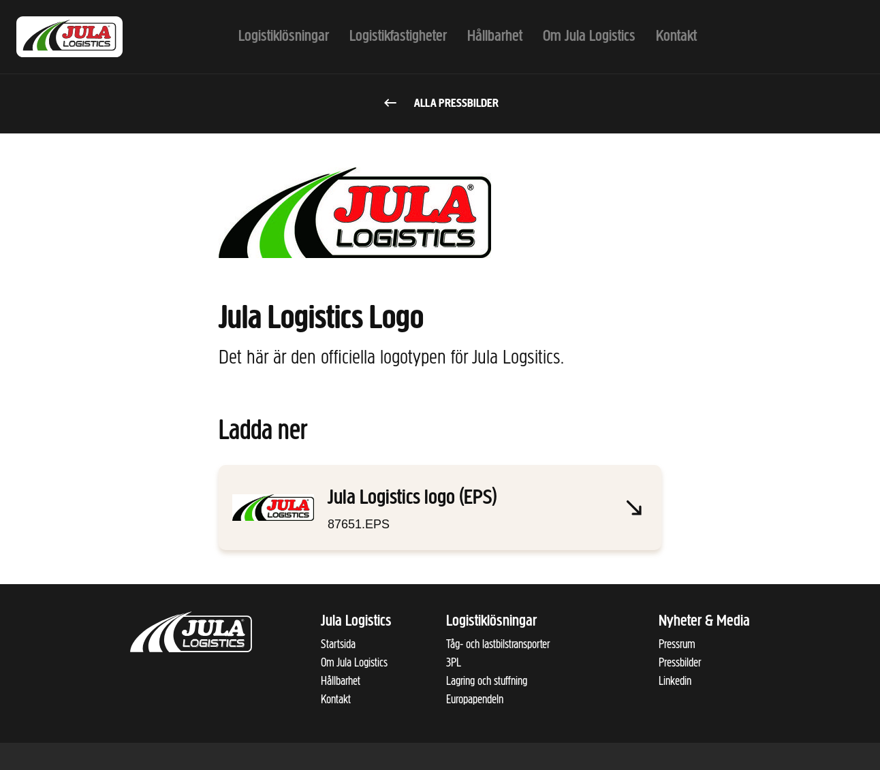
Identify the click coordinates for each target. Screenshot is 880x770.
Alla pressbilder (440, 103)
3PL (453, 662)
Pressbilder (680, 662)
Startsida (338, 644)
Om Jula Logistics (354, 662)
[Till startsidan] (84, 36)
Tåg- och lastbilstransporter (498, 644)
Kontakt (336, 699)
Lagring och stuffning (486, 681)
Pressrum (677, 644)
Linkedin (675, 681)
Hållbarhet (340, 681)
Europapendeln (474, 699)
